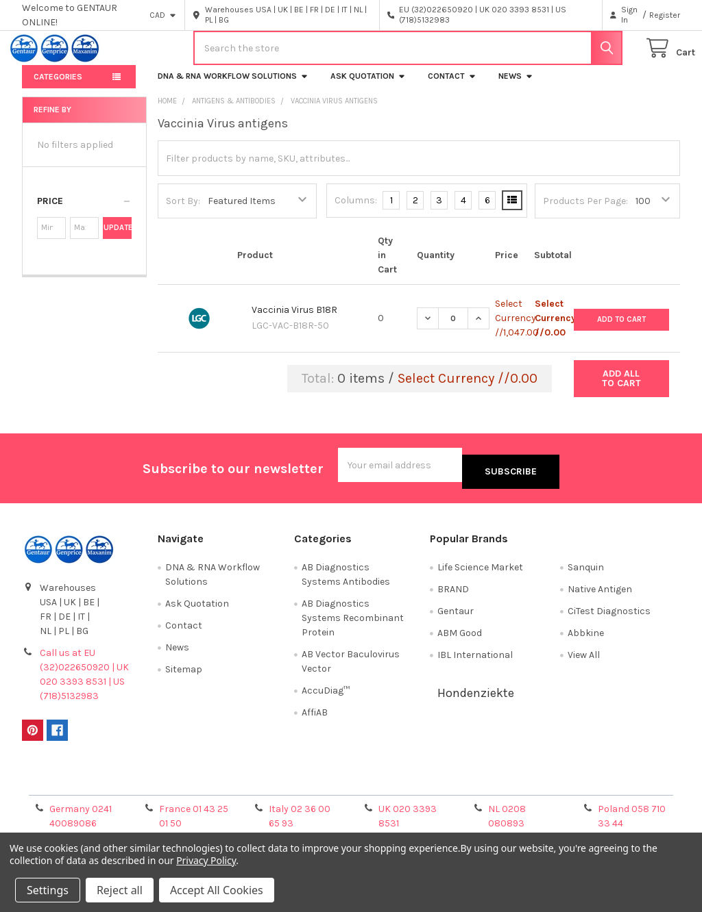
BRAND (453, 593)
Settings (48, 890)
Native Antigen (600, 593)
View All (584, 659)
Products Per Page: (585, 212)
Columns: (356, 211)
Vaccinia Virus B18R (294, 321)
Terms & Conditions (103, 783)
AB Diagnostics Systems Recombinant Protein (353, 622)
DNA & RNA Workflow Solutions (233, 87)
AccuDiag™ (326, 694)
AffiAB (315, 716)
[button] (84, 212)
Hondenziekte (475, 697)
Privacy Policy (597, 783)
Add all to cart (621, 389)
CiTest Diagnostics (609, 615)
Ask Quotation (368, 87)
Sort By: (183, 212)
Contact (452, 87)
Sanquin (586, 571)
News (515, 87)
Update (118, 238)
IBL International (475, 659)
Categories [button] (58, 87)
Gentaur (455, 615)
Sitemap (183, 673)
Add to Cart (621, 329)
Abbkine (586, 637)
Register (664, 15)
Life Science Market (480, 571)
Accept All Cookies (216, 890)
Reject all (120, 890)
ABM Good (459, 637)
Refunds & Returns (433, 783)
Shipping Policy (269, 783)
